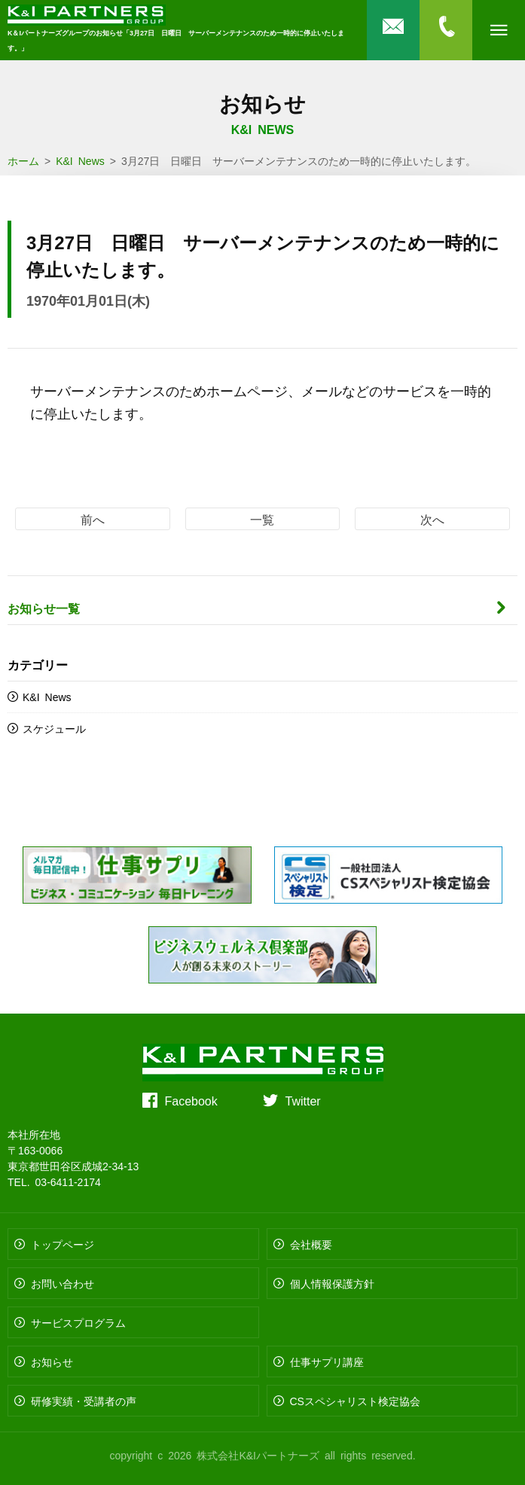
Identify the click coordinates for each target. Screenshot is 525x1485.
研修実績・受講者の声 (83, 1400)
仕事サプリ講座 (327, 1361)
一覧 (262, 519)
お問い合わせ (62, 1283)
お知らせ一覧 (44, 608)
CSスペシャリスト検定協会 (355, 1400)
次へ (432, 519)
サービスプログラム (78, 1322)
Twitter (303, 1100)
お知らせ (52, 1361)
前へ (93, 519)
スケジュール (54, 728)
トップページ (62, 1244)
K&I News (47, 696)
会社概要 (311, 1244)
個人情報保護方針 (332, 1283)
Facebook (191, 1100)
